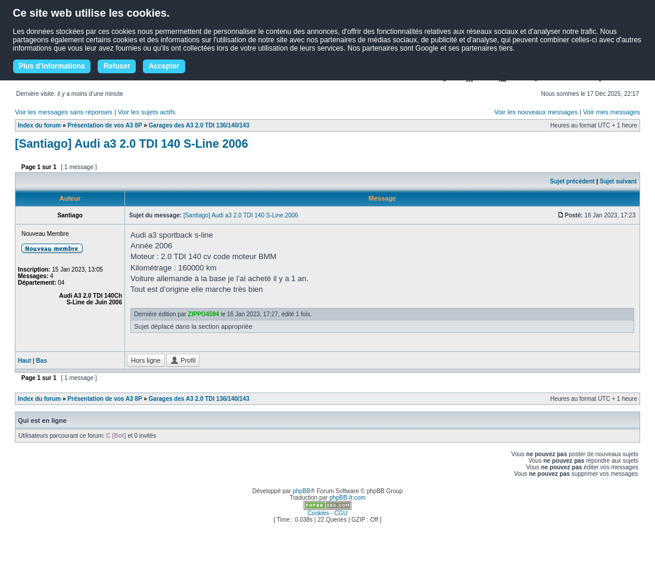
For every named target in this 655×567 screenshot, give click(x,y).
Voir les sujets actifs (147, 112)
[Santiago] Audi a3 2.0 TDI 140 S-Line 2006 (131, 143)
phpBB (301, 491)
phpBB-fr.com (347, 497)
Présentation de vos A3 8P (104, 125)
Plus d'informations (51, 66)
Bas (41, 360)
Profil (182, 360)
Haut (24, 360)
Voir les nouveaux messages (536, 112)
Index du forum (39, 125)
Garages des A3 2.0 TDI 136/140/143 (199, 125)
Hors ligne (146, 360)
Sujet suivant (618, 181)
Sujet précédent (572, 181)
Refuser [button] (117, 66)
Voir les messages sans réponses (64, 112)
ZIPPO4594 (203, 314)
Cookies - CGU (327, 513)
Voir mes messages (611, 112)
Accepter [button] (164, 66)
